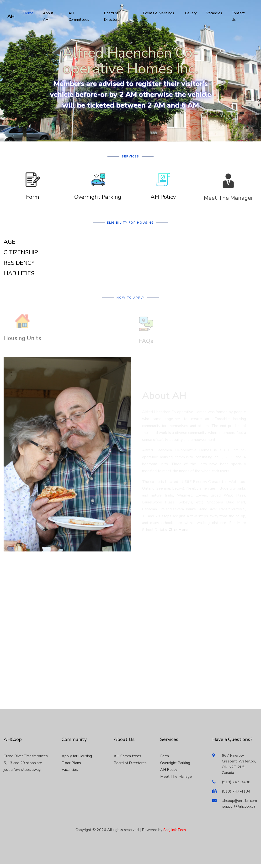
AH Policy (163, 201)
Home (28, 13)
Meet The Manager (228, 204)
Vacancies (214, 13)
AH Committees (79, 16)
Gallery (191, 13)
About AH (48, 16)
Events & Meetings (158, 13)
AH (11, 16)
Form (32, 201)
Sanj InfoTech (174, 829)
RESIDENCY (19, 263)
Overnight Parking (97, 201)
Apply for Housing (77, 756)
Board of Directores (130, 763)
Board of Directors (111, 16)
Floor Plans (71, 763)
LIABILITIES (19, 273)
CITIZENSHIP (21, 252)
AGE (9, 242)
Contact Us (238, 16)
